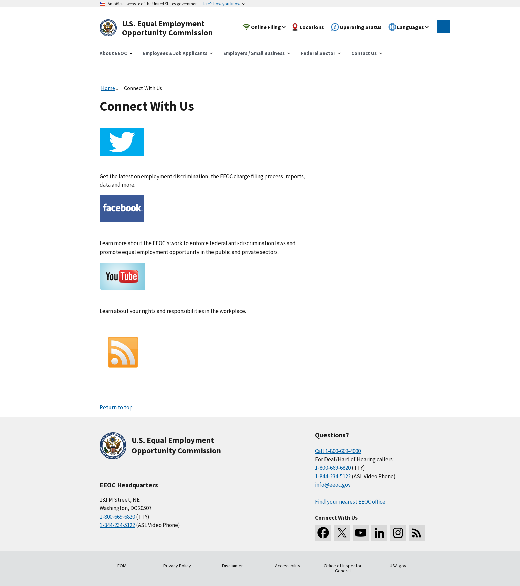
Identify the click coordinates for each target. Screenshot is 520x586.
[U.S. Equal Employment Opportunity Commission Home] (164, 28)
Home (108, 88)
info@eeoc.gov (333, 484)
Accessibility (287, 566)
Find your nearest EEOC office (350, 501)
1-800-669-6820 (117, 516)
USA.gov (398, 566)
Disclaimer (232, 566)
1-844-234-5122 (117, 525)
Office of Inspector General (343, 568)
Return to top (116, 407)
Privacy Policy (177, 566)
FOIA (122, 566)
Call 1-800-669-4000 (338, 451)
